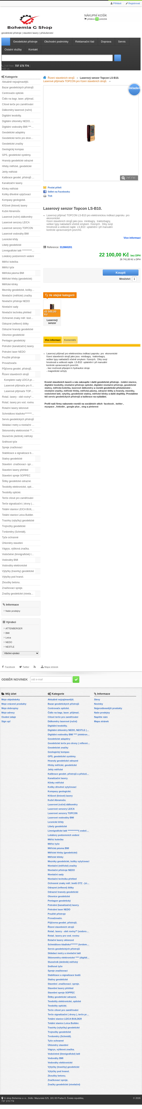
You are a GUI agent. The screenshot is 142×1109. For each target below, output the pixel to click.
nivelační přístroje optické (79, 382)
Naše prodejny (12, 614)
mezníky (129, 388)
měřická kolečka (62, 385)
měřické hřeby (71, 388)
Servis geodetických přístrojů (18, 422)
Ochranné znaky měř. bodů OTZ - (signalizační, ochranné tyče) (21, 321)
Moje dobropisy (9, 712)
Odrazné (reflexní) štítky (15, 327)
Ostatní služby (13, 53)
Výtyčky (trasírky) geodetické (18, 574)
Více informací (132, 241)
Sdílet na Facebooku (59, 195)
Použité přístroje (11, 361)
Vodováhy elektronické (14, 569)
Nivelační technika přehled (16, 316)
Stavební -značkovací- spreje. (18, 467)
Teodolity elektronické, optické (18, 490)
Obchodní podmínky (56, 45)
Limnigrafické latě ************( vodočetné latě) (21, 254)
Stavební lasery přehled (15, 473)
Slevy (97, 704)
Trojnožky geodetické (14, 529)
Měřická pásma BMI (13, 276)
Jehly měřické (9, 175)
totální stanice (128, 379)
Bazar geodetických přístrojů (17, 91)
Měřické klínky (10, 287)
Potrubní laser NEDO (14, 355)
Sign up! (6, 725)
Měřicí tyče (8, 271)
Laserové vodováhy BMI (15, 237)
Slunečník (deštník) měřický (17, 439)
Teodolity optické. (11, 496)
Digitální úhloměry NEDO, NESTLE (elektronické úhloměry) (21, 124)
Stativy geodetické (12, 462)
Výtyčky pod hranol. (13, 580)
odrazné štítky (105, 388)
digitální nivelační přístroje (108, 382)
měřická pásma (88, 388)
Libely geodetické (11, 248)
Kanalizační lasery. (12, 186)
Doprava (106, 45)
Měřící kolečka (10, 265)
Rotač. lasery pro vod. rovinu (18, 406)
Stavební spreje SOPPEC (16, 479)
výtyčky (66, 391)
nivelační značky (53, 388)
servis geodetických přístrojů (64, 394)
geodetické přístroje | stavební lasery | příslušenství (20, 26)
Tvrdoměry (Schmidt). (14, 535)
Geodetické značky (12, 147)
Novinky (98, 708)
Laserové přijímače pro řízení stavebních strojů (22, 389)
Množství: (92, 276)
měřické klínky (100, 391)
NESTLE (9, 651)
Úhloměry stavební (12, 546)
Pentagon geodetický (13, 344)
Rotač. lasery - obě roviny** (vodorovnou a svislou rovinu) (21, 400)
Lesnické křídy (10, 242)
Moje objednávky (10, 704)
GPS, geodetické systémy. (16, 158)
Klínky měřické (10, 192)
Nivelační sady (10, 310)
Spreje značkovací (12, 451)
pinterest (93, 404)
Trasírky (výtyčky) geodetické (18, 524)
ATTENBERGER (13, 633)
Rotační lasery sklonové (15, 411)
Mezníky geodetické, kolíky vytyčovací (21, 293)
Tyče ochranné (10, 541)
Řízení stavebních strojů (15, 377)
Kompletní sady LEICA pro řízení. (22, 383)
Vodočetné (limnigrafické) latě (18, 557)
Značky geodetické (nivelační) (18, 597)
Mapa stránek (51, 673)
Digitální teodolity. (12, 119)
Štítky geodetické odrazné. (16, 484)
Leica (8, 642)
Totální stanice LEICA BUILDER (19, 512)
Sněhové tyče (9, 445)
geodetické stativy (81, 391)
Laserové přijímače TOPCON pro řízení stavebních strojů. (22, 394)
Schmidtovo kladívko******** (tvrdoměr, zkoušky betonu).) (21, 417)
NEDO (8, 647)
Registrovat (134, 3)
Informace (12, 607)
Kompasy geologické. (14, 203)
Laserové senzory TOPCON (17, 231)
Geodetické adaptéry (13, 136)
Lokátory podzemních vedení (18, 259)
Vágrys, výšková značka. (15, 552)
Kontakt (33, 53)
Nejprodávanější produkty (108, 712)
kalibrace (88, 394)
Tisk (50, 199)
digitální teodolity (54, 382)
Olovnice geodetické (13, 338)
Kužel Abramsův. (11, 214)
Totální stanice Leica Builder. (18, 518)
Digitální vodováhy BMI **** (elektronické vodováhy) (21, 130)
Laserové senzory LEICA (16, 226)
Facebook (10, 673)
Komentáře (70, 337)
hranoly (120, 388)
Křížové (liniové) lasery (14, 209)
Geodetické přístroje (25, 45)
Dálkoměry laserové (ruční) (17, 113)
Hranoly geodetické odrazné (17, 164)
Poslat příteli (54, 191)
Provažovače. (9, 366)
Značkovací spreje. (12, 591)
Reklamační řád (84, 45)
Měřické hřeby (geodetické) (17, 282)
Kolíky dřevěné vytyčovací (16, 197)
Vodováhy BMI (10, 563)
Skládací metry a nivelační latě (19, 428)
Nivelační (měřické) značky (17, 299)
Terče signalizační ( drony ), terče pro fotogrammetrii (21, 507)
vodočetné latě (53, 391)
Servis (122, 45)
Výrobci (11, 626)
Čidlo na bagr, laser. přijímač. (18, 102)
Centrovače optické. (13, 96)
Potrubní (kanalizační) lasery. (18, 349)
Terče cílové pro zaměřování (17, 501)
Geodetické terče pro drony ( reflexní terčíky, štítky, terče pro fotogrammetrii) (21, 141)
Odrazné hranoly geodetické (17, 332)
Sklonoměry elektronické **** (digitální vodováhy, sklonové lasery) (21, 434)
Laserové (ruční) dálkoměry (17, 220)
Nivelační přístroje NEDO (16, 304)
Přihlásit (117, 3)
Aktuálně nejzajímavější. (15, 85)
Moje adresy (8, 717)
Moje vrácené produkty (13, 708)
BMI (7, 637)
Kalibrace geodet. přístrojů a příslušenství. (21, 181)
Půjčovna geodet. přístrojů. (17, 372)
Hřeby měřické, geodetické (17, 169)
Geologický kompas (13, 152)
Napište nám (101, 721)
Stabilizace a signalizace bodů (19, 456)
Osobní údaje (8, 721)
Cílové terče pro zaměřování (17, 107)
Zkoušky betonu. (11, 585)
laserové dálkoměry (82, 385)
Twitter (26, 673)
